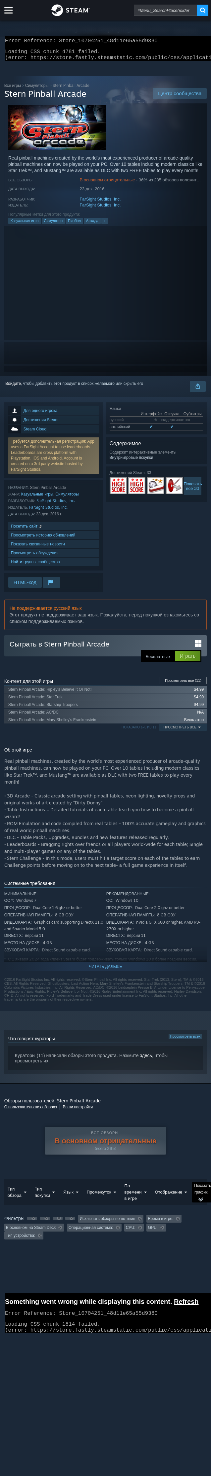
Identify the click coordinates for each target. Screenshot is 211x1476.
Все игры (12, 89)
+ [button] (105, 225)
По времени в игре (133, 1196)
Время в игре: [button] (161, 1222)
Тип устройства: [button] (20, 1239)
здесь (146, 1059)
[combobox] (165, 10)
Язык (68, 1196)
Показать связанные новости (38, 547)
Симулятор (53, 225)
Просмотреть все (183, 684)
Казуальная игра (25, 225)
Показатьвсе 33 (192, 490)
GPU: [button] (153, 1231)
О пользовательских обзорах (30, 1110)
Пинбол (74, 225)
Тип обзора (15, 1196)
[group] (105, 1231)
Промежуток (99, 1196)
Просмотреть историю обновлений (43, 538)
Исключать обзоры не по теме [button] (107, 1222)
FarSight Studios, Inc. (100, 203)
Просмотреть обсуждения (35, 556)
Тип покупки (42, 1196)
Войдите (13, 387)
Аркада (92, 225)
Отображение (169, 1196)
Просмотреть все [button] (180, 731)
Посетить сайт (27, 530)
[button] (32, 1222)
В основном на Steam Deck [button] (31, 1231)
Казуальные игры (37, 498)
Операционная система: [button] (91, 1231)
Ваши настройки (78, 1110)
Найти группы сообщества (35, 565)
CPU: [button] (130, 1231)
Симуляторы (36, 89)
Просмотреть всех (185, 1040)
